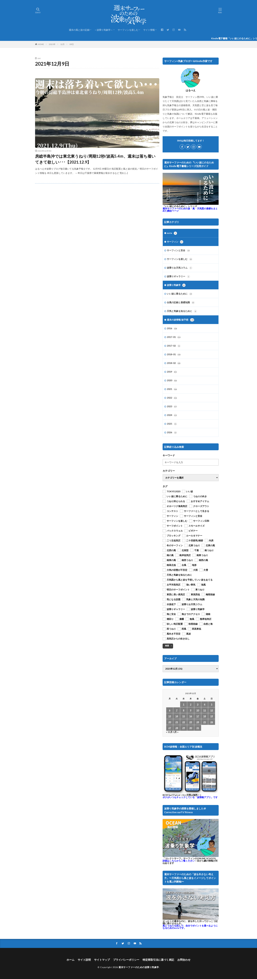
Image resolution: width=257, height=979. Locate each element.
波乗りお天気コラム (179, 268)
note (172, 233)
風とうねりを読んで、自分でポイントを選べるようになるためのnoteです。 (190, 926)
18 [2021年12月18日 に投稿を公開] (204, 716)
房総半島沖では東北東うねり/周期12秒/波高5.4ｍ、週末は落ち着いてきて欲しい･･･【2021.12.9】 (95, 159)
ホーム (70, 959)
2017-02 (174, 346)
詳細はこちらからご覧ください (179, 860)
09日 (71, 44)
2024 (172, 415)
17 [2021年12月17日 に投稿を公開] (197, 716)
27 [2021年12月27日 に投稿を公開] (169, 727)
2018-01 (174, 354)
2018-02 (174, 363)
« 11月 (169, 732)
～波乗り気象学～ (103, 29)
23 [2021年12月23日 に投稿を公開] (190, 722)
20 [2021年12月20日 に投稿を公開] (169, 722)
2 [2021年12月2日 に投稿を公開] (190, 704)
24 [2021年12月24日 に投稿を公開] (197, 722)
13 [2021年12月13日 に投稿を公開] (169, 716)
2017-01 (174, 337)
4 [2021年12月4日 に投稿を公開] (204, 704)
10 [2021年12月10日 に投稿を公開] (197, 710)
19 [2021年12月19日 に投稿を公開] (211, 716)
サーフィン (175, 242)
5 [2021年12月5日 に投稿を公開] (211, 704)
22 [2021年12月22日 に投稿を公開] (183, 722)
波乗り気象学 (176, 285)
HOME (41, 44)
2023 (172, 406)
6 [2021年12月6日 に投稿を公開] (169, 710)
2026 (172, 432)
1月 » (175, 732)
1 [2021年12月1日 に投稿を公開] (183, 704)
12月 (62, 44)
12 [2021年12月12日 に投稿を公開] (211, 710)
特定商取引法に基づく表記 (158, 959)
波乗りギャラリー (178, 276)
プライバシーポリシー (126, 959)
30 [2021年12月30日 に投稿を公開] (190, 727)
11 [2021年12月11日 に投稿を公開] (204, 710)
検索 (167, 645)
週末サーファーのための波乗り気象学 (139, 967)
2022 (172, 398)
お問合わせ (183, 959)
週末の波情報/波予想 (180, 320)
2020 (172, 380)
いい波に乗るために (179, 294)
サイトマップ (102, 959)
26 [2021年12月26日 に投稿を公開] (211, 722)
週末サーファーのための (190, 209)
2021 (172, 389)
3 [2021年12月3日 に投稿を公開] (197, 704)
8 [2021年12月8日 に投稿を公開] (183, 710)
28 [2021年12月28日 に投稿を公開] (176, 727)
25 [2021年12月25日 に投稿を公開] (204, 722)
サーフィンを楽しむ (128, 29)
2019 (172, 372)
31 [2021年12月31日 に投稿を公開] (197, 727)
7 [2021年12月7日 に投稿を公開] (176, 710)
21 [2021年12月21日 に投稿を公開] (176, 722)
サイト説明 (84, 959)
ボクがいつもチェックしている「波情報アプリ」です (190, 797)
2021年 (52, 44)
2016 (172, 328)
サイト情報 (149, 29)
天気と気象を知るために (182, 311)
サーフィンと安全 (178, 250)
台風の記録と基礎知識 (181, 302)
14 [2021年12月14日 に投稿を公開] (176, 716)
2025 (172, 424)
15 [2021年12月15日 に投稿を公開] (183, 716)
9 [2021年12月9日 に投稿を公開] (190, 710)
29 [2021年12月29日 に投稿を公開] (183, 727)
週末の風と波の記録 (79, 29)
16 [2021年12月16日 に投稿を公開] (190, 716)
